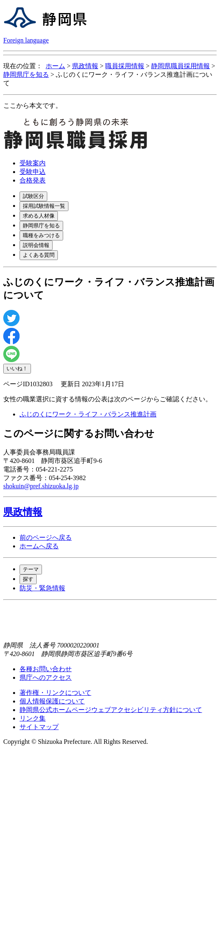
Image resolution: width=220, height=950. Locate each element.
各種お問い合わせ (46, 668)
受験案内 (33, 163)
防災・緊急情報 (42, 588)
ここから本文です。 (32, 105)
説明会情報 (36, 245)
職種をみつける (41, 235)
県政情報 (85, 65)
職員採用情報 (124, 65)
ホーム (55, 65)
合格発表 (33, 180)
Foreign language (26, 40)
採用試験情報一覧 (44, 206)
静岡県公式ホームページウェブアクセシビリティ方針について (111, 709)
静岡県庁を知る (26, 74)
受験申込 (33, 171)
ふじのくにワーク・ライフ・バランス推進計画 (88, 414)
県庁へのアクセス (46, 677)
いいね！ (17, 368)
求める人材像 (39, 216)
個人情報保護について (52, 701)
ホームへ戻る (39, 546)
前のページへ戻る (46, 537)
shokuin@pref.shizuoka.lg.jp (41, 486)
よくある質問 (39, 255)
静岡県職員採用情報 (180, 65)
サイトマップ (39, 726)
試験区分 (33, 196)
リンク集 (33, 718)
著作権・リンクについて (55, 692)
